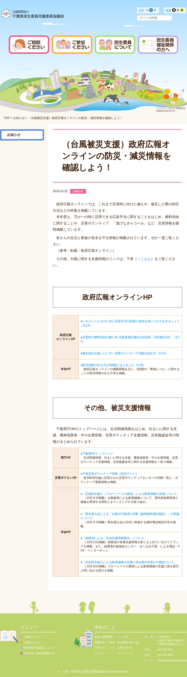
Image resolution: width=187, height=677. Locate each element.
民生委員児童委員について (38, 647)
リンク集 (122, 636)
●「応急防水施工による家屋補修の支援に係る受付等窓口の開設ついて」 (128, 562)
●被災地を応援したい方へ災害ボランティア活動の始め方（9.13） (124, 353)
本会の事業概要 (104, 636)
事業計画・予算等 (105, 642)
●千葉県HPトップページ (96, 453)
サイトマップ (125, 653)
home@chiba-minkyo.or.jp (172, 660)
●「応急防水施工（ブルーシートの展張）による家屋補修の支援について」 (130, 493)
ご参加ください (32, 642)
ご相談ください (32, 636)
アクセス (100, 653)
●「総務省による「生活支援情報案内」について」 (113, 538)
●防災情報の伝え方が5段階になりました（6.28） (113, 364)
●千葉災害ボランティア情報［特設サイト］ (109, 473)
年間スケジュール (105, 647)
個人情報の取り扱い (128, 642)
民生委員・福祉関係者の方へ (40, 653)
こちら (145, 259)
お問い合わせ (125, 647)
